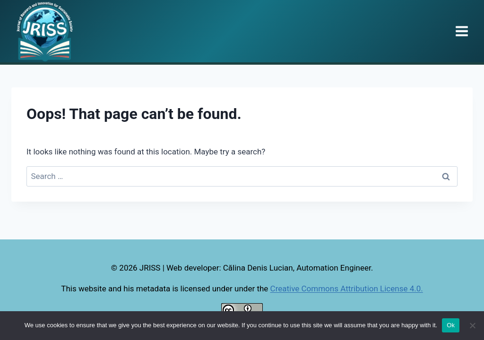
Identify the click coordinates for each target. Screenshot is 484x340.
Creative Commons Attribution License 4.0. (346, 288)
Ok (451, 325)
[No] (472, 325)
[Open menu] (461, 31)
